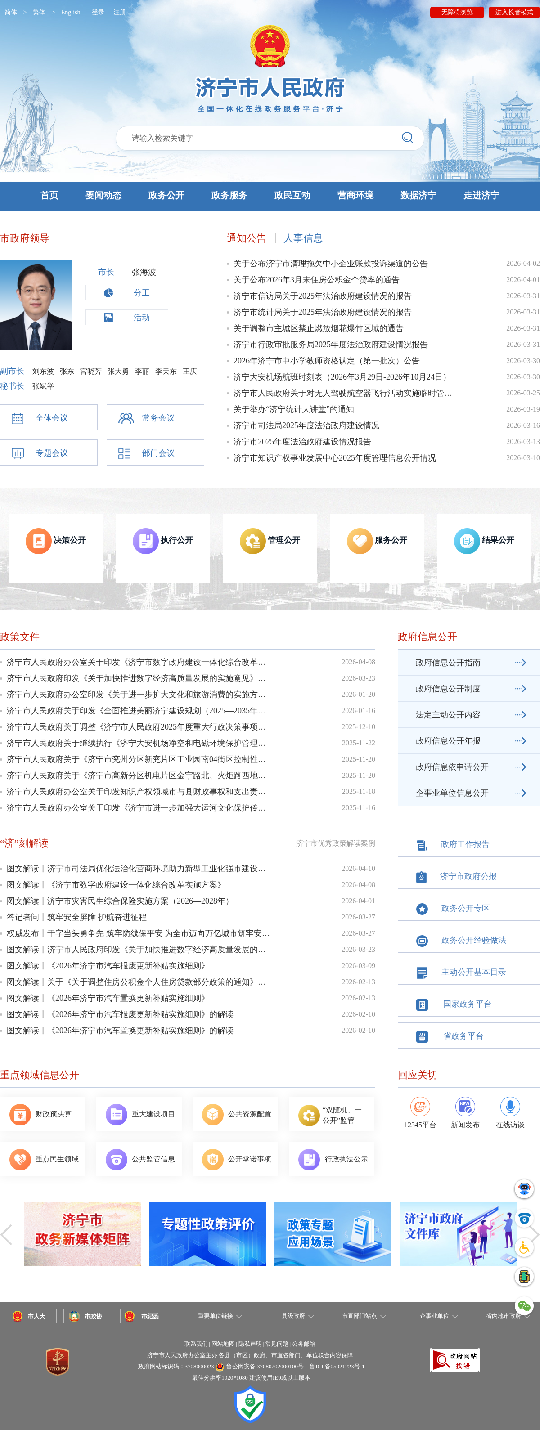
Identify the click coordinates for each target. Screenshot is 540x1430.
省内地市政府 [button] (503, 1316)
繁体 (39, 12)
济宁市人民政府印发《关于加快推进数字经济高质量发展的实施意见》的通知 (139, 678)
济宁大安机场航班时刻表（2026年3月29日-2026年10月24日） (342, 376)
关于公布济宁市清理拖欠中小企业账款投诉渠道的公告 (331, 263)
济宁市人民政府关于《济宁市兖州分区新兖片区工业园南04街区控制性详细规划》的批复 (139, 759)
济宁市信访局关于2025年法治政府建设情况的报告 (323, 295)
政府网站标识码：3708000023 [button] (176, 1366)
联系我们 (196, 1343)
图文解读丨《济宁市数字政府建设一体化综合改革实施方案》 (116, 884)
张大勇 (118, 371)
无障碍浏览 (457, 12)
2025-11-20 (358, 759)
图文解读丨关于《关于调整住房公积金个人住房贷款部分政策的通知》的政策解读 (139, 981)
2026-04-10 (358, 868)
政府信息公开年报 (448, 740)
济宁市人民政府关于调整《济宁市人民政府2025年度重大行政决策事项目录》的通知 (139, 726)
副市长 (13, 371)
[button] (270, 196)
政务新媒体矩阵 (82, 1238)
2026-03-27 (358, 917)
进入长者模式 (514, 12)
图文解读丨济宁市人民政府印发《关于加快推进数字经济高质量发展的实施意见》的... (139, 949)
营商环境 (356, 195)
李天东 (166, 371)
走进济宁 (482, 195)
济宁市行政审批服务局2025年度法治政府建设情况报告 (331, 344)
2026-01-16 (358, 710)
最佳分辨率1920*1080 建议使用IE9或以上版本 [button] (251, 1377)
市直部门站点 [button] (359, 1316)
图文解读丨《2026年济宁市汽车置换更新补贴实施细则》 (108, 998)
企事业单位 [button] (434, 1316)
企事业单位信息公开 (452, 793)
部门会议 (158, 452)
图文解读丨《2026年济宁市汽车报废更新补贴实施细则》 (108, 965)
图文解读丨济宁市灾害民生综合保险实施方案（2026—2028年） (120, 901)
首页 (49, 195)
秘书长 (13, 385)
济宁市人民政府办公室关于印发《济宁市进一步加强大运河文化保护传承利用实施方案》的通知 (139, 807)
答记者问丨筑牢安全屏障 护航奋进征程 (77, 917)
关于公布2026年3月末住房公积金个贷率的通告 (317, 279)
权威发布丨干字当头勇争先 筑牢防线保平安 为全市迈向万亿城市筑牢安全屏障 (139, 933)
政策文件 (20, 636)
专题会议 (52, 452)
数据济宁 (418, 195)
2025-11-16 (358, 807)
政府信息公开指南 (448, 662)
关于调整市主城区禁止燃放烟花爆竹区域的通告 (319, 328)
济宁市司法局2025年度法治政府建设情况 (306, 425)
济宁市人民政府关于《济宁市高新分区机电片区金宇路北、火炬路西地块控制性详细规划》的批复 (139, 775)
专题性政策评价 (207, 1238)
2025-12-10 (358, 727)
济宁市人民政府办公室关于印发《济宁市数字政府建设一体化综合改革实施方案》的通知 (139, 662)
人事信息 (303, 238)
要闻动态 (104, 195)
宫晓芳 (91, 371)
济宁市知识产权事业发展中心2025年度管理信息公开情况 (335, 457)
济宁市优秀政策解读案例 (335, 843)
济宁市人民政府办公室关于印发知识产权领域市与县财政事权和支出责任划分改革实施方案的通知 (139, 791)
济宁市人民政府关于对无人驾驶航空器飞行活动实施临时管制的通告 (344, 393)
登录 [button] (98, 12)
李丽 (142, 371)
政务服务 (230, 195)
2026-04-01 (358, 901)
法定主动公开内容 (448, 714)
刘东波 (43, 371)
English (71, 12)
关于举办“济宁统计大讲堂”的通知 (294, 409)
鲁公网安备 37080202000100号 (265, 1366)
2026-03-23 (358, 678)
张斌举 (43, 386)
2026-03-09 (358, 965)
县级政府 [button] (293, 1316)
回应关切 (417, 1074)
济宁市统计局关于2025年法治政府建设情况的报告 (323, 312)
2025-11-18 (358, 791)
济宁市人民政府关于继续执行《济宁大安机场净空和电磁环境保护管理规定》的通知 (139, 743)
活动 (142, 317)
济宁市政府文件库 (458, 1238)
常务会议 (158, 417)
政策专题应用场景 (333, 1238)
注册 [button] (119, 12)
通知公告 (246, 238)
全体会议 (52, 417)
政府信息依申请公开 (452, 766)
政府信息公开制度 (448, 688)
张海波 (144, 272)
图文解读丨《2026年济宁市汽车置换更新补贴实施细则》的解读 (120, 1030)
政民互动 (292, 195)
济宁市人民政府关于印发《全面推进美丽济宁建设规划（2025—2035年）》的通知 (139, 710)
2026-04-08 (358, 662)
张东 (67, 371)
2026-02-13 (358, 982)
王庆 (190, 371)
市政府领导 (25, 238)
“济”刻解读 (24, 843)
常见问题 (276, 1343)
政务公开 (166, 195)
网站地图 (223, 1343)
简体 (10, 12)
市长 (106, 272)
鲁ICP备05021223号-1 (337, 1366)
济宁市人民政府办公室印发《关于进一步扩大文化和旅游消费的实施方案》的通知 (139, 694)
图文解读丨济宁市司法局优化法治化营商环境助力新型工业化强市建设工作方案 (139, 868)
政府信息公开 (427, 636)
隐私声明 (250, 1343)
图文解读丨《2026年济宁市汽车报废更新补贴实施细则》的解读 (120, 1014)
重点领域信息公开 (39, 1074)
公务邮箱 (303, 1343)
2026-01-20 (358, 694)
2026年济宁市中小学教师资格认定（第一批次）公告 (327, 360)
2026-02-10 (358, 1014)
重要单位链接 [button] (215, 1316)
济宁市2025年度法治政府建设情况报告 (302, 441)
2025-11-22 (358, 743)
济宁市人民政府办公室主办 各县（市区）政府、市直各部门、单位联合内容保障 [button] (250, 1355)
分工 (142, 292)
